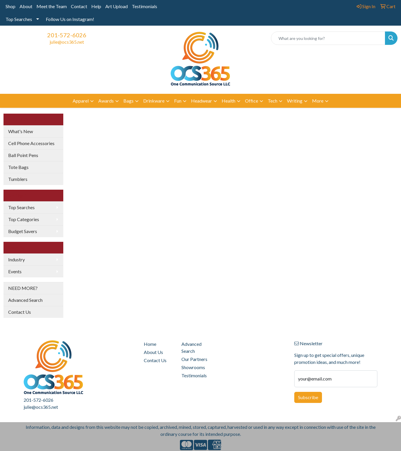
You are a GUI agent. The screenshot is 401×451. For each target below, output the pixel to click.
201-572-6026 (66, 34)
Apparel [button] (81, 100)
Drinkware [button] (153, 100)
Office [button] (251, 100)
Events (15, 271)
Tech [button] (272, 100)
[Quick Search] (328, 38)
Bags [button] (128, 100)
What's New (20, 131)
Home (150, 344)
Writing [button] (294, 100)
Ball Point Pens (23, 155)
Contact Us (19, 312)
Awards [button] (106, 100)
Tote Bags (18, 167)
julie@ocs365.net (67, 42)
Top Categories (23, 219)
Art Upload (116, 6)
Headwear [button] (201, 100)
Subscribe (308, 397)
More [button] (317, 100)
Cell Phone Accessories (31, 143)
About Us (153, 352)
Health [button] (228, 100)
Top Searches (19, 19)
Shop (10, 6)
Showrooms (193, 367)
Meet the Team (51, 6)
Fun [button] (177, 100)
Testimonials (144, 6)
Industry (16, 259)
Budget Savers (22, 231)
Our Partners (194, 359)
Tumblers (17, 179)
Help (96, 6)
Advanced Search (25, 300)
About (26, 6)
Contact (79, 6)
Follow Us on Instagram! (70, 19)
